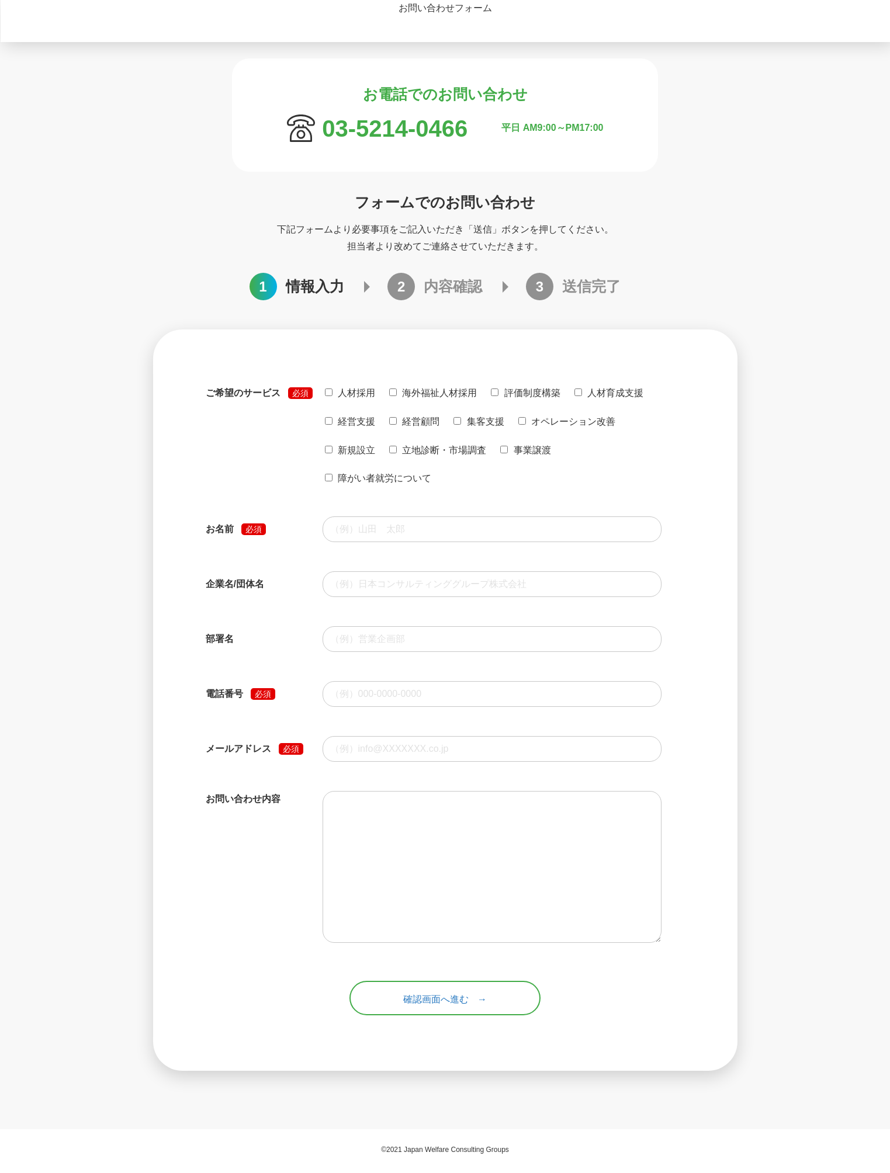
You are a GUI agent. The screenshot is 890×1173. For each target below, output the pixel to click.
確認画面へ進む (436, 1001)
